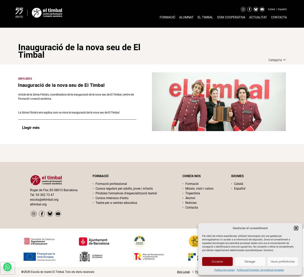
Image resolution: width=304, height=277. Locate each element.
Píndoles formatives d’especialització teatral (126, 193)
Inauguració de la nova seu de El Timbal (61, 85)
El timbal (205, 17)
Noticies (191, 203)
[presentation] (8, 268)
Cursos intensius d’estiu (112, 198)
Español (282, 9)
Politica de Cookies (224, 270)
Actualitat (258, 17)
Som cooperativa (231, 17)
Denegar (250, 261)
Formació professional (111, 184)
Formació (167, 17)
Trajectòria (192, 193)
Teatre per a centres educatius (116, 203)
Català (271, 9)
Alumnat (186, 17)
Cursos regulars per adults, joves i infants (124, 188)
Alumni (190, 198)
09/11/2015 (25, 78)
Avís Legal (183, 271)
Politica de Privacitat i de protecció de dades (260, 270)
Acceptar (217, 261)
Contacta (279, 17)
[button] (296, 228)
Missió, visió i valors (199, 188)
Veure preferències (282, 261)
